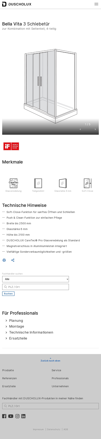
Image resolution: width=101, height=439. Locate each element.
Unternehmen (60, 386)
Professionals (60, 378)
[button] (80, 130)
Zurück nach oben (50, 361)
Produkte (8, 370)
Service (56, 370)
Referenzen (9, 378)
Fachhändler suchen (12, 274)
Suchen (8, 294)
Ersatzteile (9, 386)
